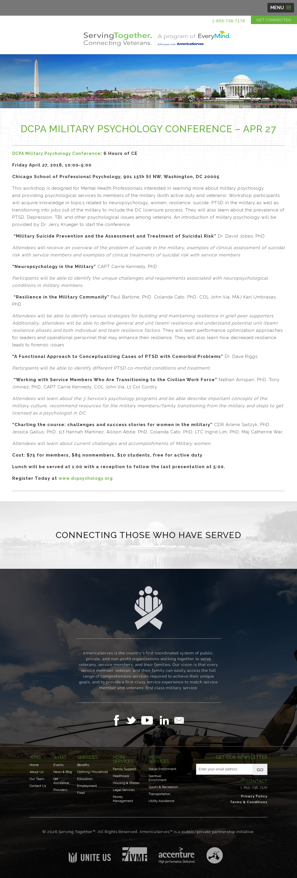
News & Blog (62, 772)
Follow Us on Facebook (118, 720)
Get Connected (274, 20)
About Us (37, 772)
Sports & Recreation (163, 787)
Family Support (124, 769)
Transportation (159, 794)
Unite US (90, 855)
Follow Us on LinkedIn (166, 720)
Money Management (123, 799)
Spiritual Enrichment (157, 778)
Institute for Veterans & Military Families (134, 854)
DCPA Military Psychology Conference (56, 153)
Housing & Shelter (126, 783)
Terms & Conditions (248, 802)
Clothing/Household (92, 772)
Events (58, 765)
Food (81, 793)
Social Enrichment (162, 769)
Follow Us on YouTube (150, 720)
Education (85, 779)
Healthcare (121, 776)
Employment (87, 786)
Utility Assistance (161, 801)
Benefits (83, 765)
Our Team (37, 779)
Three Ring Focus (215, 855)
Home (34, 765)
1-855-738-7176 (228, 21)
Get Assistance (61, 781)
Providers (60, 790)
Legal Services (124, 790)
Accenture (177, 855)
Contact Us (38, 786)
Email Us (179, 720)
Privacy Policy (254, 796)
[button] (280, 7)
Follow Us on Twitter (133, 720)
